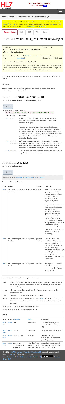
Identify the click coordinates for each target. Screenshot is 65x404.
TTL (37, 32)
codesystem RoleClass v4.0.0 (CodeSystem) (30, 177)
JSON (29, 32)
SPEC (8, 150)
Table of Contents (12, 356)
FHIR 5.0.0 (12, 354)
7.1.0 (51, 24)
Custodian (16, 319)
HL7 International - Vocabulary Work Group (25, 352)
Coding (41, 298)
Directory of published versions (34, 26)
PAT (7, 118)
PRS (7, 141)
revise (10, 322)
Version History (33, 356)
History (45, 32)
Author (30, 319)
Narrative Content (9, 32)
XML (21, 32)
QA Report (22, 356)
